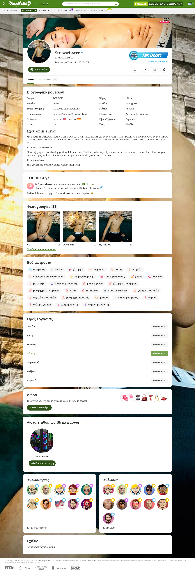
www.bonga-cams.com (46, 561)
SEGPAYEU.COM (90, 560)
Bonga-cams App (99, 10)
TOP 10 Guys (88, 184)
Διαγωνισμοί (81, 11)
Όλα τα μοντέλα (11, 11)
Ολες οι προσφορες (63, 10)
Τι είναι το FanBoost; (157, 61)
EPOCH (78, 560)
